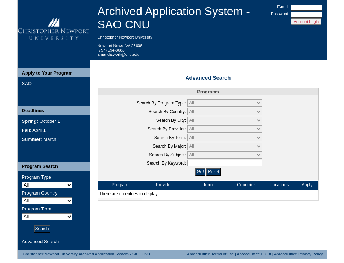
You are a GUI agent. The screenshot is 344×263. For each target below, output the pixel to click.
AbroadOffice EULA (254, 254)
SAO (27, 83)
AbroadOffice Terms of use (210, 254)
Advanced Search (40, 241)
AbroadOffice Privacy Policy (298, 254)
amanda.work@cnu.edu (118, 54)
